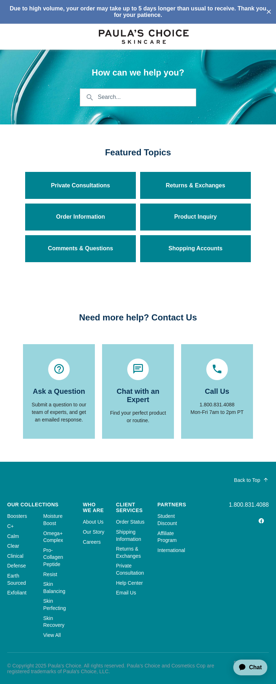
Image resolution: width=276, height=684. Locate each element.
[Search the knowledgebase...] (138, 97)
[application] (247, 667)
